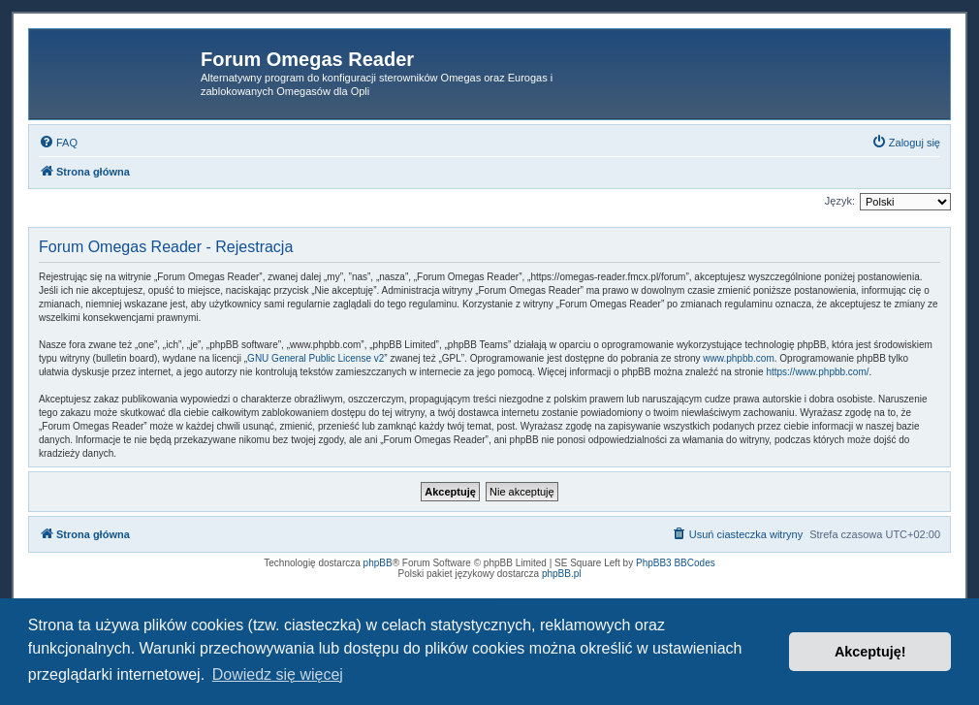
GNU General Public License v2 (315, 358)
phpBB (378, 563)
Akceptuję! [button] (870, 651)
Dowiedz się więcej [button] (277, 674)
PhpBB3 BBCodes (675, 563)
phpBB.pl (562, 573)
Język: (840, 201)
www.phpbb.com (738, 358)
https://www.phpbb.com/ (817, 372)
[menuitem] (58, 142)
